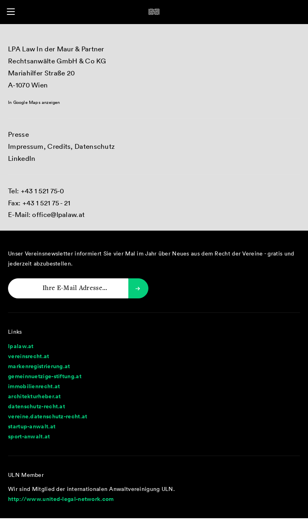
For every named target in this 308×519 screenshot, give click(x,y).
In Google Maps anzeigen (34, 102)
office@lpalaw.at (58, 214)
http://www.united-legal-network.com (61, 499)
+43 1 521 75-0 (42, 191)
